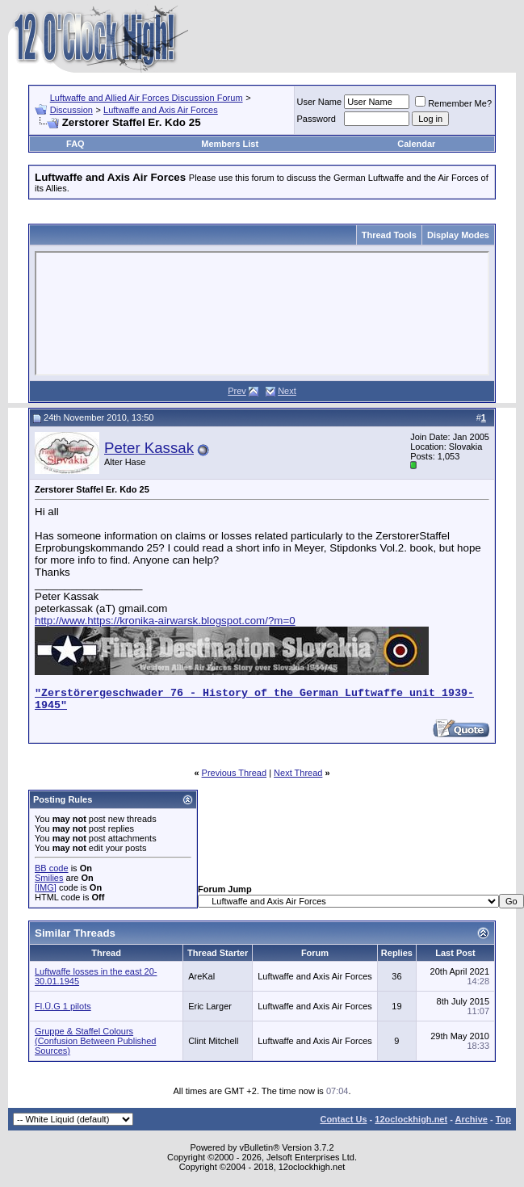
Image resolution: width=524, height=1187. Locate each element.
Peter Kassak (149, 447)
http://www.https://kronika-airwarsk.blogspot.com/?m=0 (165, 620)
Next (287, 391)
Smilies (49, 878)
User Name (319, 102)
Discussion (71, 110)
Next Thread (298, 773)
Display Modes (458, 235)
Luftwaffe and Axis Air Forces (160, 110)
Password (316, 119)
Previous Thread (234, 773)
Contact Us (343, 1119)
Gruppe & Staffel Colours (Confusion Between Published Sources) (95, 1040)
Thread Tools (389, 235)
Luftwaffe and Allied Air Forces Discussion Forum (146, 98)
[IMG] (46, 887)
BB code (52, 868)
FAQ (75, 144)
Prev (237, 391)
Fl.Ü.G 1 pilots (63, 1006)
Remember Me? (453, 103)
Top (503, 1119)
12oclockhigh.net (411, 1119)
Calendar (416, 144)
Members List (229, 144)
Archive (471, 1119)
